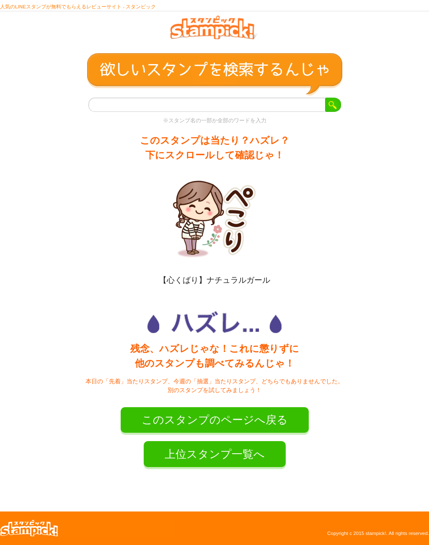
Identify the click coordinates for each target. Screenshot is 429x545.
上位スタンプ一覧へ (215, 454)
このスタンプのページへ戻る (215, 420)
